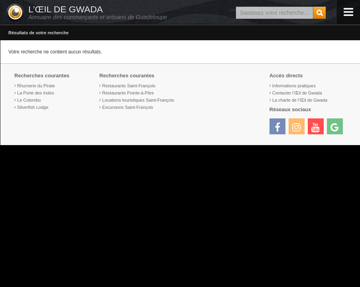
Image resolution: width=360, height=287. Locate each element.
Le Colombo (29, 100)
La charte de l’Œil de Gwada (299, 100)
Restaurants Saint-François (128, 85)
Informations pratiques (294, 85)
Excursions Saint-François (127, 107)
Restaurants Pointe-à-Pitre (128, 92)
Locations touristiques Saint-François (138, 100)
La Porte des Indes (35, 92)
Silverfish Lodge (32, 107)
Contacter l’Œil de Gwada (297, 92)
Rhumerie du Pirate (36, 85)
